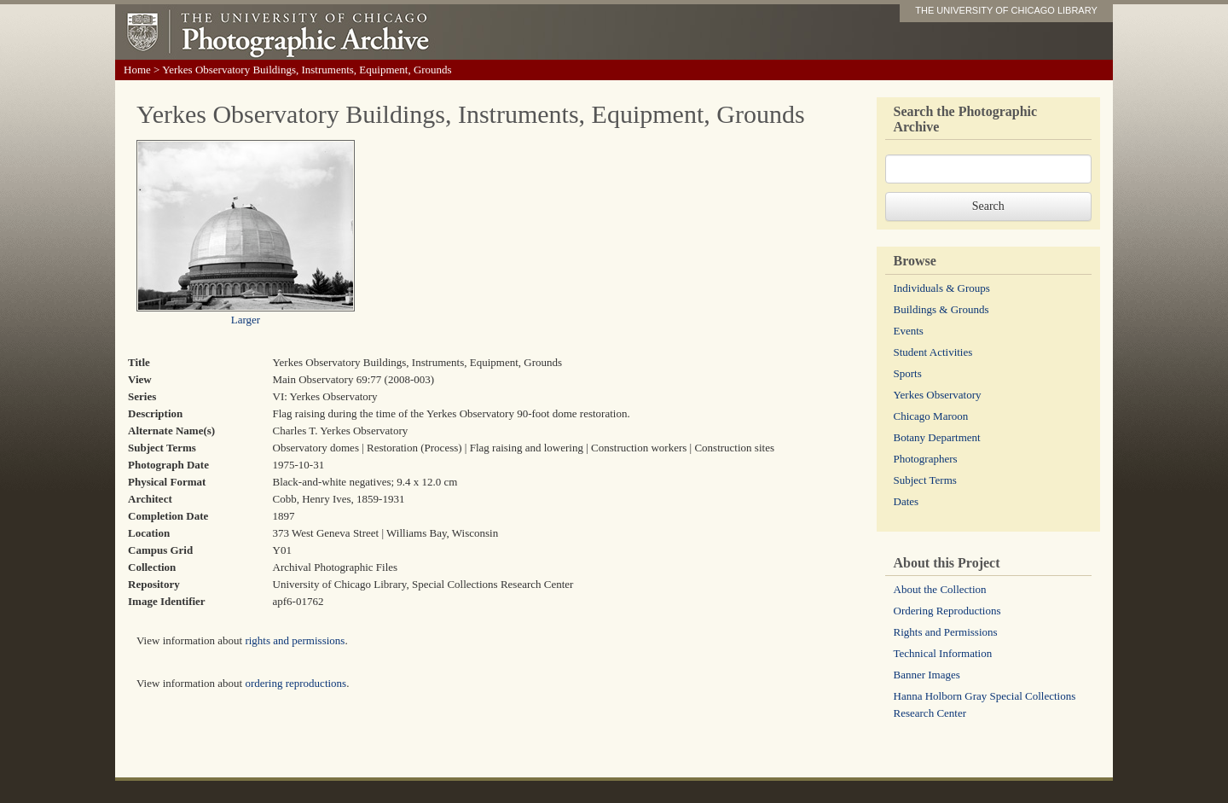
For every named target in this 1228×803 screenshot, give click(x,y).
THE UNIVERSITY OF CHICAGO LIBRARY (1006, 10)
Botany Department (937, 437)
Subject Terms (925, 480)
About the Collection (940, 589)
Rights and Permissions (946, 632)
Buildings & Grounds (941, 309)
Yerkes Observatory (938, 394)
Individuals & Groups (942, 288)
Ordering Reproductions (947, 610)
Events (909, 330)
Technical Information (943, 653)
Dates (906, 501)
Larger (245, 319)
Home (137, 69)
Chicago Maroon (931, 416)
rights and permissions (295, 640)
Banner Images (927, 674)
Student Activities (933, 352)
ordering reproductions (295, 683)
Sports (908, 373)
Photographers (926, 458)
